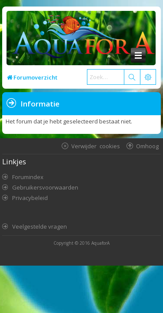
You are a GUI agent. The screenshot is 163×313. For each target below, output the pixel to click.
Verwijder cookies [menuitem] (95, 146)
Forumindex (27, 177)
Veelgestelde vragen (39, 226)
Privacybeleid (30, 198)
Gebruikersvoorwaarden (45, 187)
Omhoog (147, 146)
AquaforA (100, 243)
